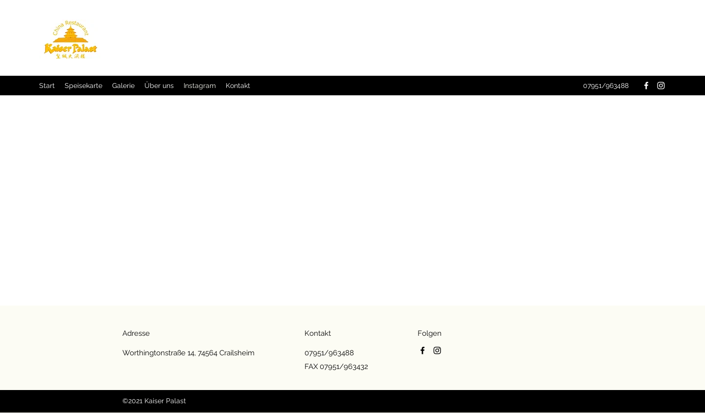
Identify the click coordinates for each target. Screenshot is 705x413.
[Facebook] (646, 85)
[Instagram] (661, 85)
